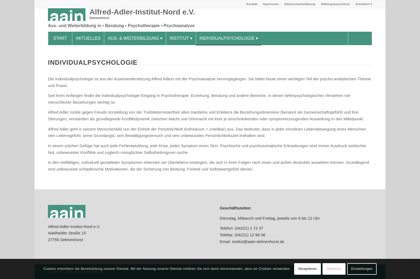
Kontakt (251, 4)
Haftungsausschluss (335, 4)
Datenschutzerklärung (300, 4)
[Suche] (360, 38)
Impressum (271, 4)
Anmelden (362, 4)
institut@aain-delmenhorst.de (257, 241)
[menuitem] (252, 4)
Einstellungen (362, 269)
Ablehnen (334, 269)
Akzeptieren (307, 269)
